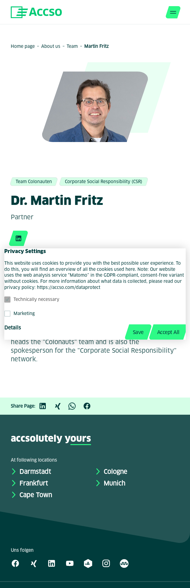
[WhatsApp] (75, 406)
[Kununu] (124, 563)
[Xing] (60, 406)
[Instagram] (106, 563)
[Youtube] (69, 563)
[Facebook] (90, 406)
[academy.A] (88, 563)
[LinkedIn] (45, 406)
